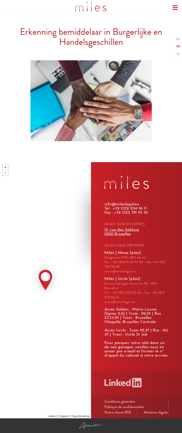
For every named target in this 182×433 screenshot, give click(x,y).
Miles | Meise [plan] (122, 253)
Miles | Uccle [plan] (122, 279)
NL (178, 54)
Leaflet (51, 416)
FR (178, 47)
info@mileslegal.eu (121, 204)
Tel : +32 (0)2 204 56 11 (125, 209)
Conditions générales (119, 401)
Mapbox (64, 416)
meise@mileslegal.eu (120, 271)
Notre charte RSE (117, 412)
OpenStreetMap (81, 416)
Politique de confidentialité (124, 407)
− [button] (5, 173)
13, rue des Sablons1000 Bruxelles (121, 232)
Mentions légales (156, 412)
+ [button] (5, 167)
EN (178, 39)
